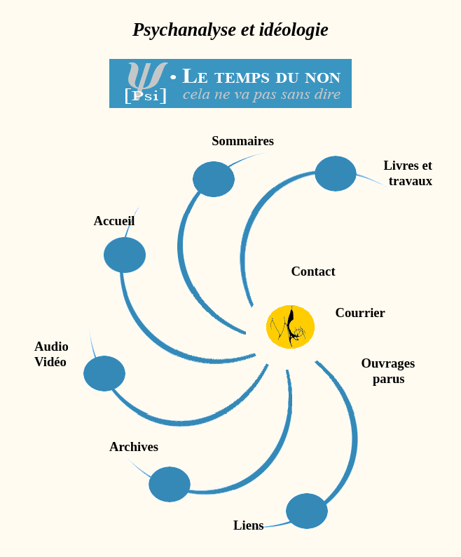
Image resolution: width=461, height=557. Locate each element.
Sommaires (243, 140)
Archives (133, 446)
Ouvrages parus (308, 371)
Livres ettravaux (407, 173)
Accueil (114, 220)
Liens (248, 525)
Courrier (357, 312)
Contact (313, 271)
